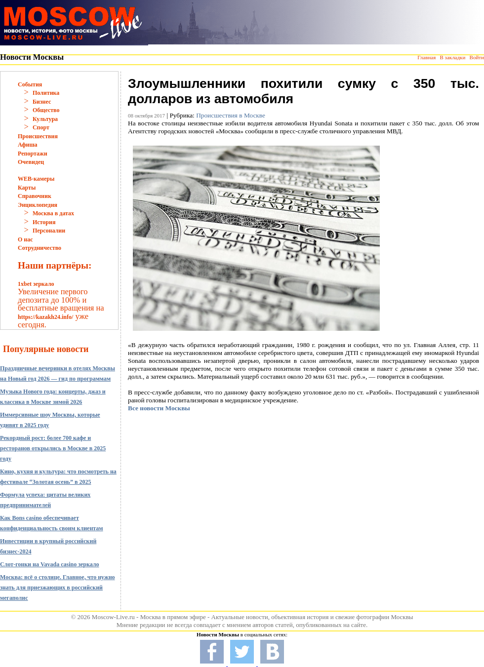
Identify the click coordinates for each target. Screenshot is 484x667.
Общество (46, 110)
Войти (477, 57)
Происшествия (38, 136)
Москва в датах (53, 213)
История (44, 222)
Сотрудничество (39, 247)
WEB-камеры (36, 178)
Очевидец (31, 161)
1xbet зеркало (36, 283)
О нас (25, 239)
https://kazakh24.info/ (45, 317)
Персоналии (49, 230)
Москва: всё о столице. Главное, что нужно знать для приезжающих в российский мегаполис (57, 587)
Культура (45, 119)
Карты (27, 187)
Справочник (34, 196)
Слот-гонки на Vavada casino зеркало (49, 564)
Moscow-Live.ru (113, 617)
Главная (426, 57)
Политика (46, 92)
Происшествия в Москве (230, 115)
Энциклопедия (37, 204)
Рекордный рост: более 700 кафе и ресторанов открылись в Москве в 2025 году (53, 448)
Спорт (41, 127)
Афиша (28, 144)
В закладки (452, 57)
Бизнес (42, 101)
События (30, 84)
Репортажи (32, 153)
